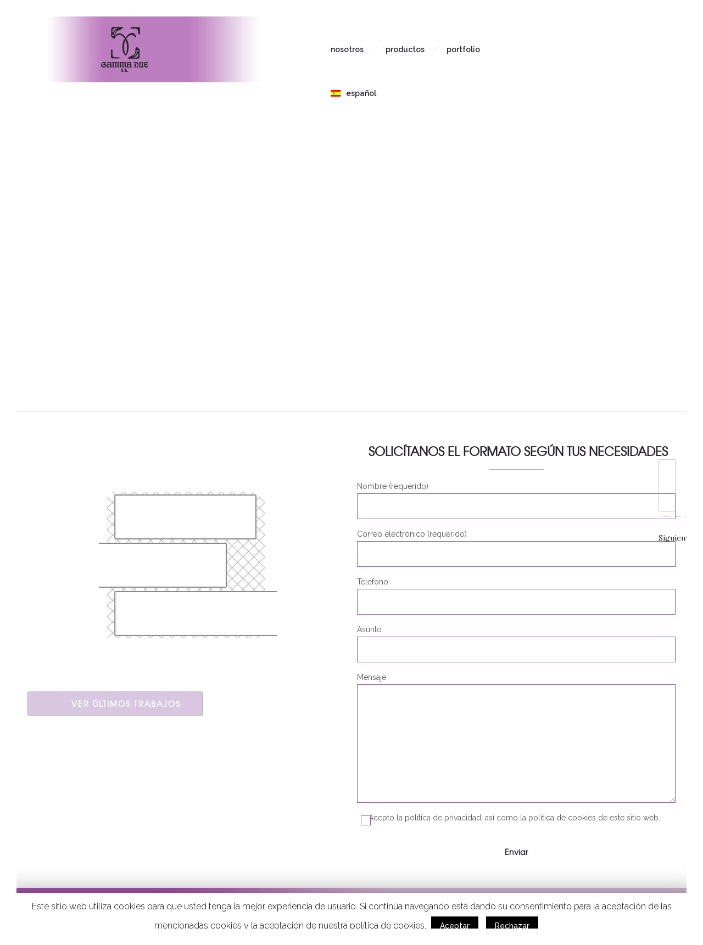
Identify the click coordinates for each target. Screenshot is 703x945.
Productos (405, 49)
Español (353, 93)
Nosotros (347, 49)
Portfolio (463, 49)
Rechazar (512, 925)
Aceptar (455, 925)
